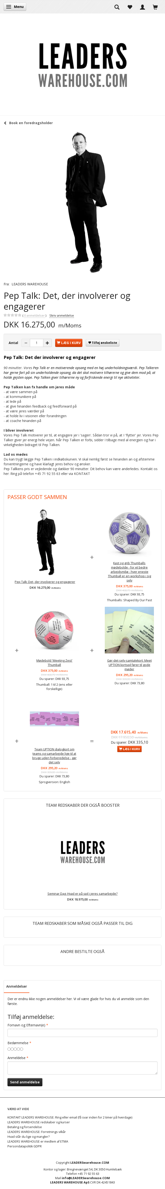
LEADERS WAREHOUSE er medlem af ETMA (37, 1141)
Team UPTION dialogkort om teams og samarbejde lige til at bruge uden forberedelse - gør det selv (54, 755)
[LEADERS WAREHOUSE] (82, 64)
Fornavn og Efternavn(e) (26, 1025)
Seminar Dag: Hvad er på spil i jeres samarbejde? (82, 894)
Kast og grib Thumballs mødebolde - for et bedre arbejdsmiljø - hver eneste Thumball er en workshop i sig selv (129, 571)
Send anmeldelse (25, 1082)
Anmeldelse (16, 1057)
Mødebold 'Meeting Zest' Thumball (54, 662)
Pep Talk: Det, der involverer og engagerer (45, 582)
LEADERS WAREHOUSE (30, 284)
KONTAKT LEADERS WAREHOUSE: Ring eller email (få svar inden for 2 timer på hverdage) (69, 1117)
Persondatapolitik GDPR (24, 1146)
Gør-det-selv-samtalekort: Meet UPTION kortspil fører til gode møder (129, 664)
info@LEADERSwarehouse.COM (86, 1178)
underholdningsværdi (121, 367)
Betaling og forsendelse (24, 1127)
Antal (14, 342)
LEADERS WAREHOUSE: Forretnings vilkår (36, 1132)
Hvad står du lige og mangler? (28, 1137)
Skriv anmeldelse (61, 315)
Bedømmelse (17, 1043)
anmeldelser (34, 315)
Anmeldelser (16, 986)
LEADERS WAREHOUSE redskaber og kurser (38, 1122)
